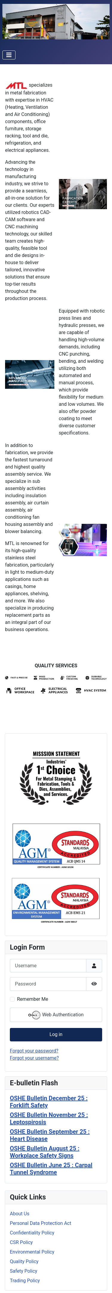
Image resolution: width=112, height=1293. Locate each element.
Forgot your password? (34, 1051)
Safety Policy (23, 1271)
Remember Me (32, 999)
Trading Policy (25, 1280)
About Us (19, 1214)
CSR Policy (21, 1242)
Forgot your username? (34, 1058)
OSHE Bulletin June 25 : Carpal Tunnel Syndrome (51, 1169)
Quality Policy (24, 1261)
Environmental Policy (32, 1252)
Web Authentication (56, 1015)
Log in (56, 1034)
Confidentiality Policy (32, 1233)
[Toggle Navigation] (9, 55)
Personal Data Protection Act (40, 1223)
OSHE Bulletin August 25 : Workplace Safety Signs (44, 1152)
